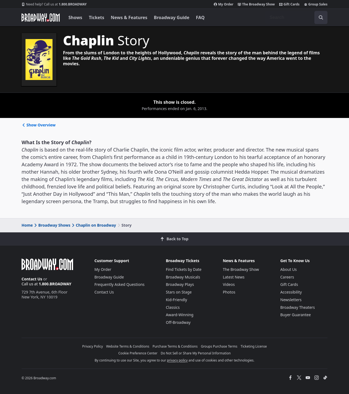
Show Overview (39, 125)
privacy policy (177, 360)
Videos (229, 284)
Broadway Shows (51, 225)
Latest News (234, 277)
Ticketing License (254, 346)
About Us (288, 269)
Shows (75, 17)
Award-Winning (179, 314)
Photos (229, 292)
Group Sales (315, 4)
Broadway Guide (171, 17)
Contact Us (32, 279)
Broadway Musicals (183, 277)
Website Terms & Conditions (127, 346)
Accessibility (291, 292)
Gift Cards (289, 4)
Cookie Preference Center (138, 353)
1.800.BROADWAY (54, 4)
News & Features (129, 17)
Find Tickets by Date (183, 269)
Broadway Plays (180, 284)
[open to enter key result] (320, 17)
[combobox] (296, 17)
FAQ (200, 17)
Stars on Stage (179, 292)
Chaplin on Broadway (93, 225)
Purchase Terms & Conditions (175, 346)
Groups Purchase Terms (219, 346)
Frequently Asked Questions (119, 284)
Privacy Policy (92, 346)
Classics (173, 307)
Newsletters (291, 299)
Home (27, 225)
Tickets (96, 17)
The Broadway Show (256, 4)
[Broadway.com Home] (41, 17)
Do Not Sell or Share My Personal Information (196, 353)
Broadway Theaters (297, 307)
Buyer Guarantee (295, 314)
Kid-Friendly (176, 299)
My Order (223, 4)
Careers (287, 277)
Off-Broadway (178, 322)
